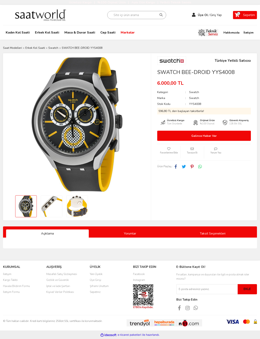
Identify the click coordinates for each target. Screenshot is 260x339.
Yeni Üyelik (96, 274)
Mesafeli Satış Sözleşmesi (61, 274)
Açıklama (47, 233)
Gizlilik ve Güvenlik (57, 280)
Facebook (139, 274)
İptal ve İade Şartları (58, 286)
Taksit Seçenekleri (212, 233)
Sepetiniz (95, 292)
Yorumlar (130, 233)
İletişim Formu (11, 292)
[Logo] (43, 15)
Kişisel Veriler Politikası (60, 292)
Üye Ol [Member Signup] (203, 15)
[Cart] (245, 15)
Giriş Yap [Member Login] (216, 15)
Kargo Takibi (10, 280)
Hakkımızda (231, 33)
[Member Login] (194, 15)
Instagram (139, 280)
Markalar (128, 32)
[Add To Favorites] (168, 152)
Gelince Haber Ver (204, 136)
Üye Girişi (95, 280)
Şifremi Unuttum (99, 286)
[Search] (136, 15)
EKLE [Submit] (247, 289)
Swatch (194, 92)
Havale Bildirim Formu (16, 286)
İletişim (249, 33)
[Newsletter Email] (207, 289)
